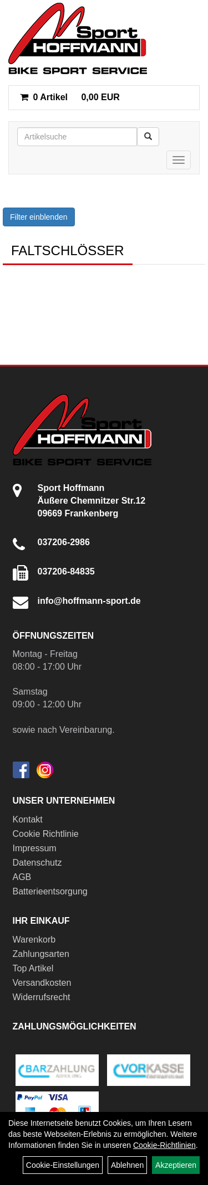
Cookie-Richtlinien (164, 1145)
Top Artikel (33, 968)
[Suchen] (148, 136)
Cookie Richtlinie (46, 834)
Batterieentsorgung (50, 891)
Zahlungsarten (41, 954)
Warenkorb (34, 939)
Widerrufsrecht (41, 997)
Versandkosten (42, 982)
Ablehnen (127, 1165)
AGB (22, 877)
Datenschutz (37, 862)
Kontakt (28, 819)
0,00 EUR (70, 97)
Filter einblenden (39, 217)
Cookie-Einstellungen (62, 1165)
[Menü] (178, 160)
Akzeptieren (175, 1165)
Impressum (35, 848)
